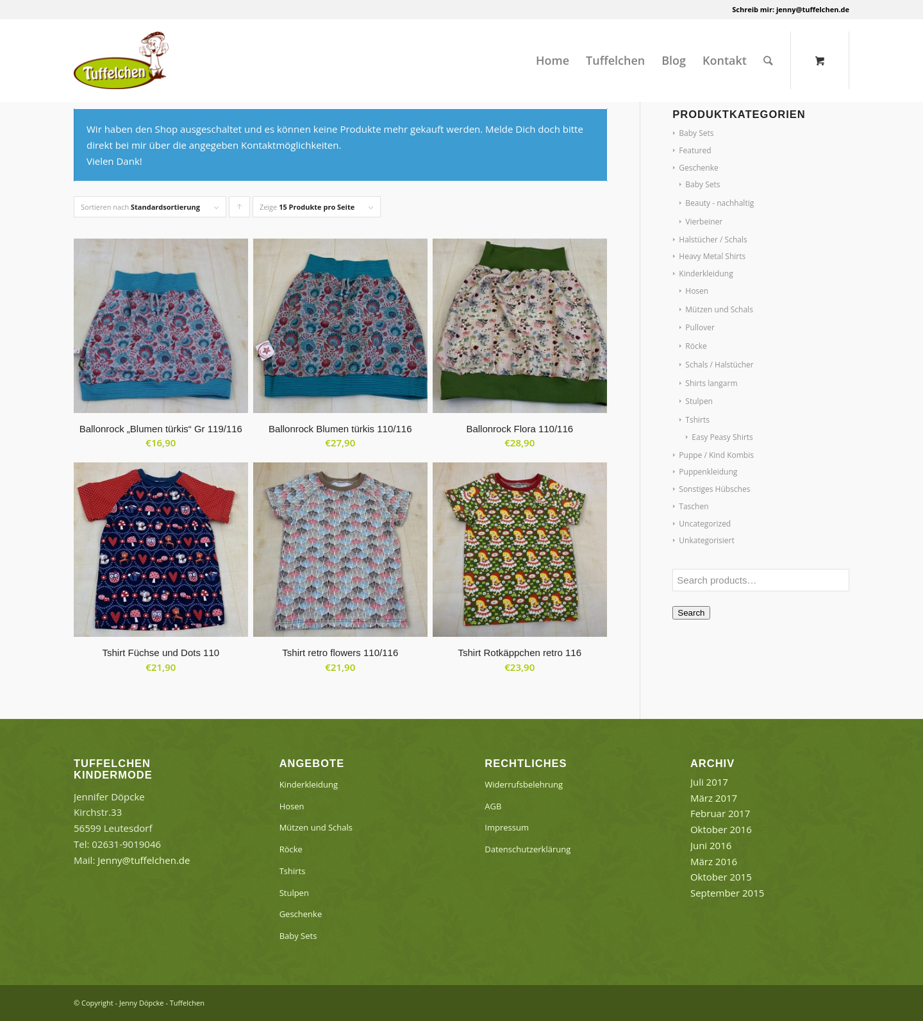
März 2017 (713, 797)
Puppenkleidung (708, 471)
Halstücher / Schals (713, 239)
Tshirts (697, 419)
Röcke (695, 346)
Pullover (700, 327)
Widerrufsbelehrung (524, 784)
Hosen (696, 290)
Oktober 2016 (721, 829)
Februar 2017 (720, 813)
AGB (493, 806)
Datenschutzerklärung (527, 849)
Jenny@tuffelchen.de (143, 860)
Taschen (693, 506)
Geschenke (698, 167)
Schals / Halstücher (719, 364)
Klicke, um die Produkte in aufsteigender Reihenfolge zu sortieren (239, 209)
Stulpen (699, 401)
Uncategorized (705, 523)
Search (691, 613)
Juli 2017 (709, 781)
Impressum (507, 827)
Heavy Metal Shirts (712, 256)
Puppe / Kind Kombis (716, 455)
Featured (695, 150)
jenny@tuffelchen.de (812, 9)
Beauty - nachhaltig (719, 203)
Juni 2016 (710, 845)
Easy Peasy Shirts (722, 437)
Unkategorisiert (706, 540)
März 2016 (713, 861)
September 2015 (727, 892)
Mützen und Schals (719, 309)
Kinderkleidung (706, 273)
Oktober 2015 (721, 876)
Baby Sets (696, 133)
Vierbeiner (703, 221)
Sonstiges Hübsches (714, 489)
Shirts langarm (711, 383)
